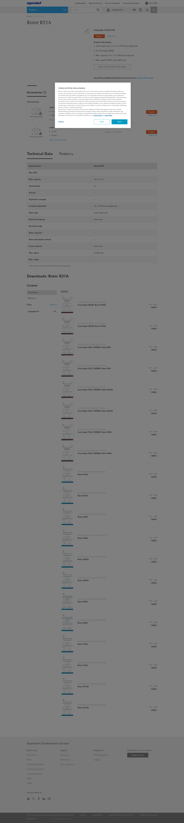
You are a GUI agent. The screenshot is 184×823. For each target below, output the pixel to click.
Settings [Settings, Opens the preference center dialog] (61, 121)
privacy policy (98, 115)
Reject (102, 122)
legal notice (108, 115)
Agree (120, 122)
